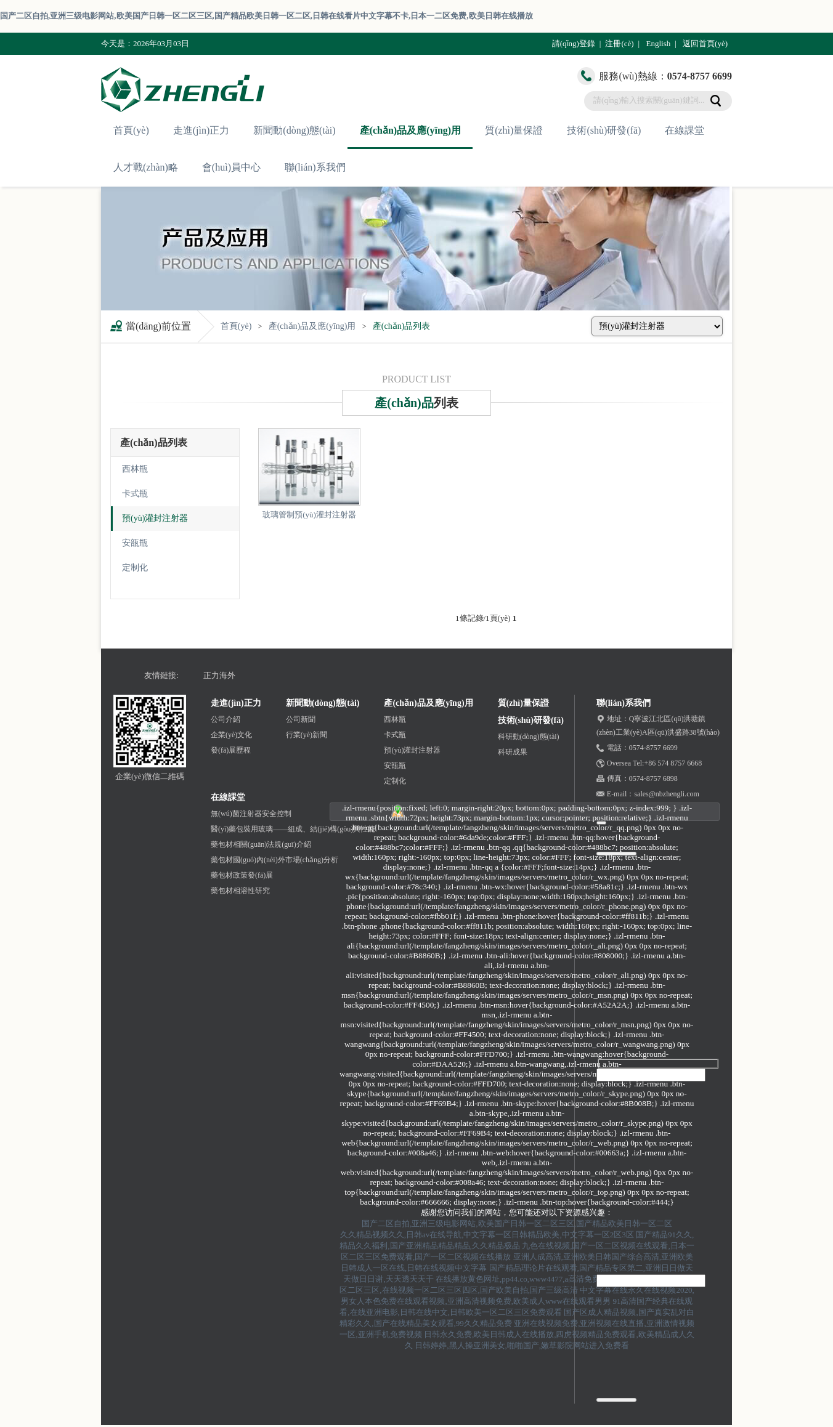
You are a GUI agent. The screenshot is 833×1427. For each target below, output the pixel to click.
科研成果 (512, 752)
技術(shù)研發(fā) (604, 130)
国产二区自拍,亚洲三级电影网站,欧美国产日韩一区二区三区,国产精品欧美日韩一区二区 (517, 1223)
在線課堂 (684, 130)
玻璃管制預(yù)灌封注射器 (309, 514)
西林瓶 (135, 469)
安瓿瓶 (135, 543)
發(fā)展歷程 (231, 750)
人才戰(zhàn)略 (145, 167)
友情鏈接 (160, 675)
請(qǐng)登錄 (573, 43)
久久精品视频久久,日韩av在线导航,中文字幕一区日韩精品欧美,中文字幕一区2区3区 (487, 1234)
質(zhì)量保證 (514, 130)
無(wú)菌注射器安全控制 (251, 813)
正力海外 (219, 675)
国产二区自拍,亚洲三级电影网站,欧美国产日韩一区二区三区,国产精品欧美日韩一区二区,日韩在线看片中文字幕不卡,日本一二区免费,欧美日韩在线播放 (266, 15)
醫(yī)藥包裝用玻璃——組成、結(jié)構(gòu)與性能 (293, 829)
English (658, 43)
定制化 (135, 567)
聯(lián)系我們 (315, 167)
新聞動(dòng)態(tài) (294, 130)
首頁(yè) (131, 130)
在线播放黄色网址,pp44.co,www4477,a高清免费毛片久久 (534, 1278)
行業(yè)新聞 (306, 734)
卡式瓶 (135, 493)
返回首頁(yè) (705, 43)
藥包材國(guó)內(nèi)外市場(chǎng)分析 (274, 859)
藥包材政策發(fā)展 (242, 875)
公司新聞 (300, 719)
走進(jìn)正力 (201, 130)
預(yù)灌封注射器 (155, 518)
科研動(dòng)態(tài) (528, 736)
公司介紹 (225, 719)
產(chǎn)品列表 (402, 326)
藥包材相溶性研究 (240, 890)
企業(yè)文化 (231, 734)
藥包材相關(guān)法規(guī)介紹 (261, 844)
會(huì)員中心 (231, 167)
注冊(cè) (619, 43)
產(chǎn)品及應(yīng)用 (410, 130)
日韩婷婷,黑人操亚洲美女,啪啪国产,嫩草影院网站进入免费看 (522, 1345)
